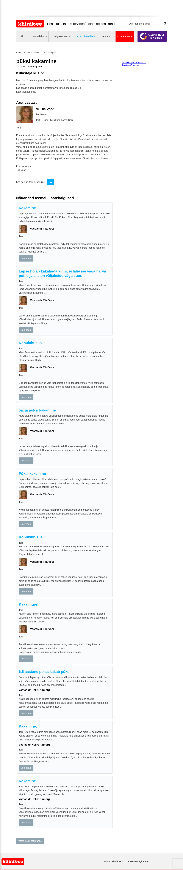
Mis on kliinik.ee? (113, 861)
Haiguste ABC (61, 36)
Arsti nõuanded (85, 36)
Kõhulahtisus (30, 343)
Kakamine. (28, 726)
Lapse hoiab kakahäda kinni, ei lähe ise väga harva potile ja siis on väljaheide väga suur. (62, 273)
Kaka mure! (29, 604)
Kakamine (27, 208)
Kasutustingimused (138, 861)
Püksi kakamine (32, 474)
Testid (105, 36)
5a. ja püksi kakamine (37, 410)
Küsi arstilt (124, 36)
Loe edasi (26, 258)
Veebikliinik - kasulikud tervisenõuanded (134, 64)
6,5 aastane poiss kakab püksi (44, 672)
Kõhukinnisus (31, 537)
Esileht (19, 52)
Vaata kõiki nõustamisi (30, 841)
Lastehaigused (50, 52)
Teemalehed (38, 36)
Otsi (165, 23)
